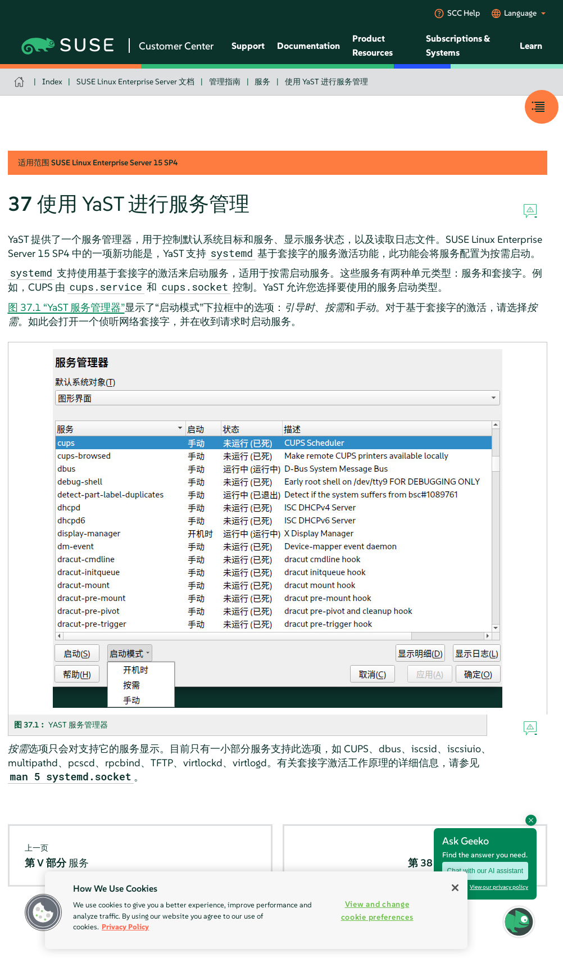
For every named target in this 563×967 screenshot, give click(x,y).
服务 (262, 81)
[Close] (455, 887)
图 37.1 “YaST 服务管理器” (66, 307)
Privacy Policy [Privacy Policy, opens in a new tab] (125, 927)
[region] (256, 910)
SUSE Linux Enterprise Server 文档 (135, 81)
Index (52, 81)
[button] (43, 912)
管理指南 (224, 81)
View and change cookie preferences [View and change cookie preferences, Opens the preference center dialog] (377, 910)
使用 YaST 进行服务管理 (326, 81)
